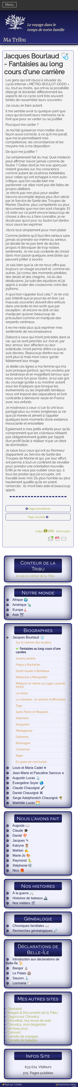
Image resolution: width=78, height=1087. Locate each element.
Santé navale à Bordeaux (32, 671)
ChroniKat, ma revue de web (29, 1021)
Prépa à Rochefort (28, 664)
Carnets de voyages (23, 1036)
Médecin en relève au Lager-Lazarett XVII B (40, 685)
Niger (19, 755)
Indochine (22, 718)
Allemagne (23, 743)
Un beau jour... (18, 1028)
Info (50, 531)
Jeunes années (26, 658)
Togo (19, 705)
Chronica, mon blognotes (27, 1024)
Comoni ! (14, 1032)
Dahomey (22, 737)
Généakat (15, 1009)
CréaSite (18, 1084)
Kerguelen (23, 724)
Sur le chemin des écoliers (33, 642)
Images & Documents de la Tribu (33, 1013)
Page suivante (36, 517)
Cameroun (23, 749)
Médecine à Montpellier (31, 677)
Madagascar (24, 730)
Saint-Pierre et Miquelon (32, 712)
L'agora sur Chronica (23, 1017)
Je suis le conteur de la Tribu (35, 576)
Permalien (64, 531)
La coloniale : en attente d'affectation (41, 699)
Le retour (22, 693)
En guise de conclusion (31, 761)
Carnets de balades (22, 1040)
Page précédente (39, 508)
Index (39, 531)
